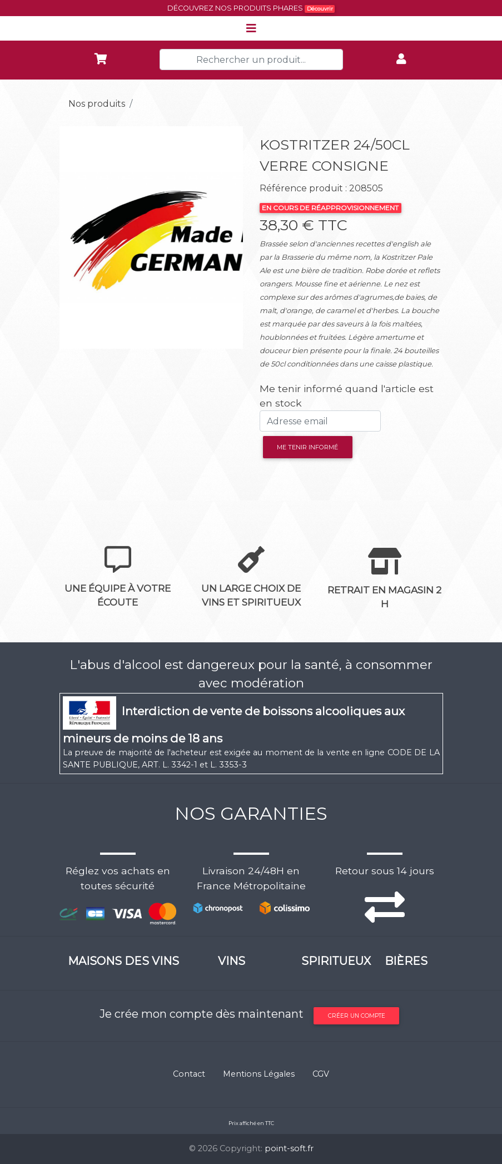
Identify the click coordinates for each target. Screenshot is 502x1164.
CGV (320, 1074)
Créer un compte (356, 1015)
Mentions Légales (259, 1074)
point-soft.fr (289, 1148)
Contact (189, 1074)
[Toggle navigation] (251, 28)
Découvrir (320, 9)
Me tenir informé (307, 447)
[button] (73, 237)
